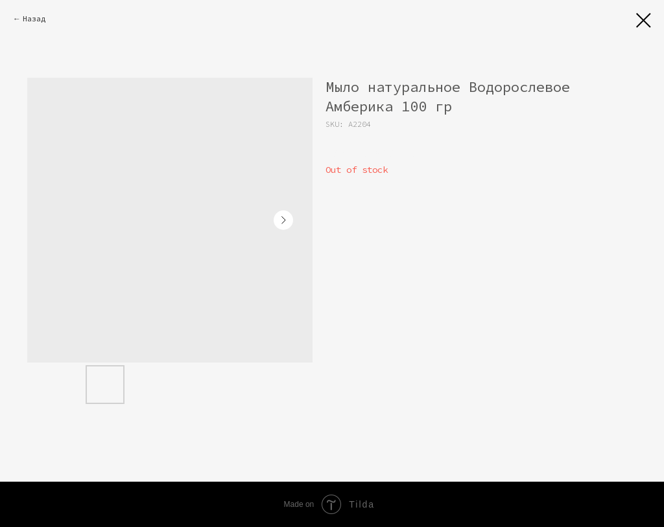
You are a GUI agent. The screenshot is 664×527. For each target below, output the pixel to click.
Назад (34, 18)
